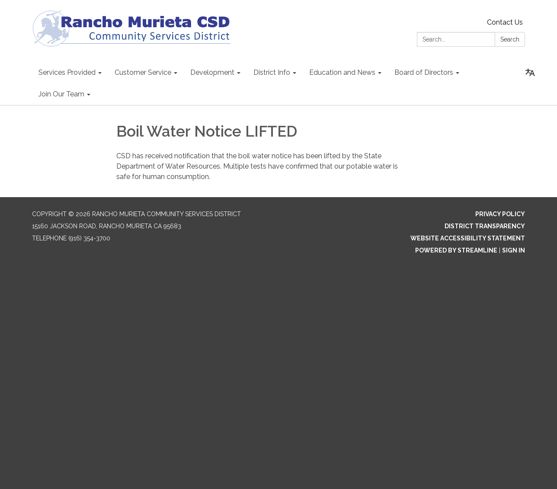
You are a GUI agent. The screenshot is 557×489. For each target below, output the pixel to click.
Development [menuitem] (212, 72)
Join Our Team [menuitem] (61, 94)
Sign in (513, 250)
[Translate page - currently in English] (530, 72)
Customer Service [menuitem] (143, 72)
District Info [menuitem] (271, 72)
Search (509, 39)
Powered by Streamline (456, 250)
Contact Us (505, 22)
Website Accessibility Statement (467, 238)
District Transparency (485, 226)
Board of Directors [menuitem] (423, 72)
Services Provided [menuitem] (67, 72)
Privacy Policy (500, 214)
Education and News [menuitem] (342, 72)
